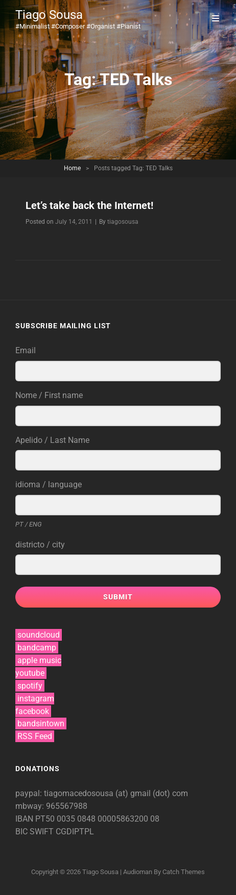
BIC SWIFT (35, 831)
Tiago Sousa (49, 15)
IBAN (25, 819)
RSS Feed (34, 736)
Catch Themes (183, 872)
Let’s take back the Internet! (89, 205)
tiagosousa (122, 221)
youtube (29, 673)
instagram (35, 698)
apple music (39, 660)
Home (72, 168)
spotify (29, 686)
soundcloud (38, 635)
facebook (32, 711)
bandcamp (36, 647)
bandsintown (40, 723)
